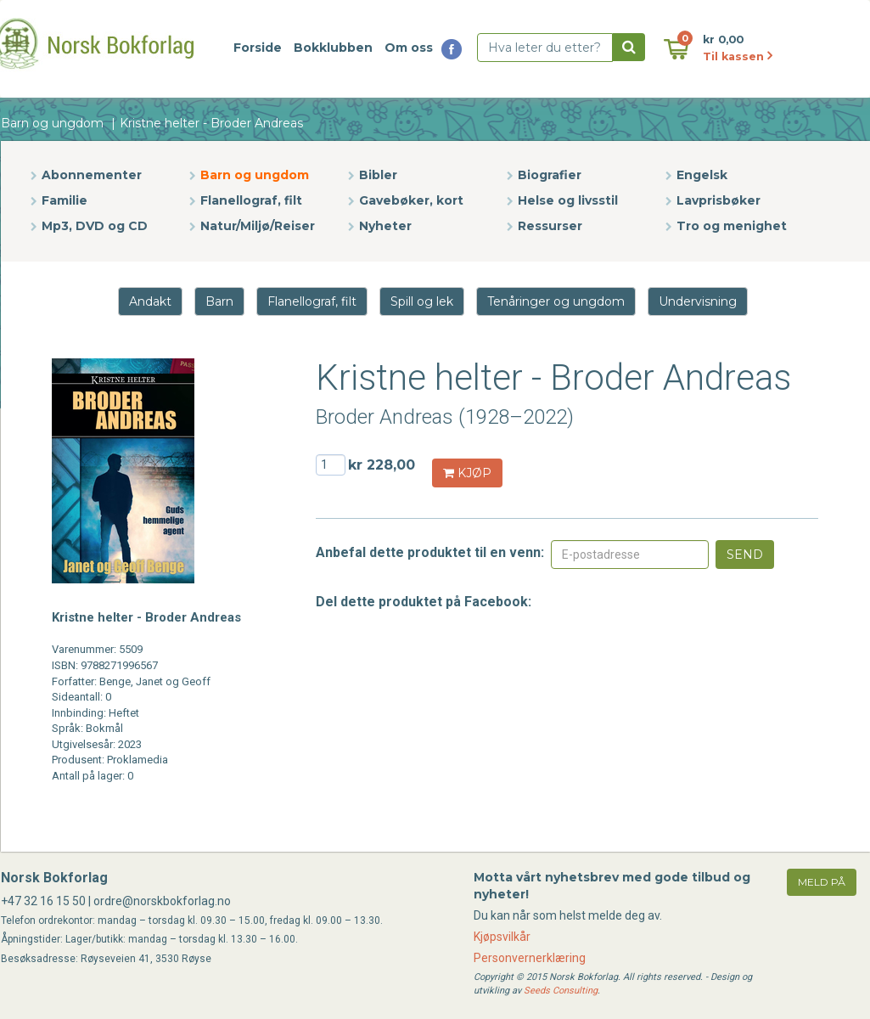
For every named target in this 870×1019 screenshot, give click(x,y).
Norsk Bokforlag (54, 878)
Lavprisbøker (718, 200)
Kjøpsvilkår (502, 936)
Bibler (378, 175)
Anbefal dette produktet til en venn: (430, 552)
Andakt (150, 301)
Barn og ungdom (52, 123)
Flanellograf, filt (251, 200)
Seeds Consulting (561, 990)
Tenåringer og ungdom (556, 301)
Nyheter (385, 226)
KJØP (467, 473)
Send (745, 554)
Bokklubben (333, 47)
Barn (219, 301)
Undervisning (698, 301)
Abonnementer (92, 175)
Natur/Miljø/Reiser (257, 226)
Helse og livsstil (568, 200)
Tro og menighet (731, 226)
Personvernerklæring (530, 958)
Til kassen (737, 56)
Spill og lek (421, 301)
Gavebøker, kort (411, 200)
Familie (64, 200)
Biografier (549, 175)
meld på (821, 881)
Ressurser (550, 226)
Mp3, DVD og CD (95, 226)
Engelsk (701, 175)
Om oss (408, 47)
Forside (257, 47)
